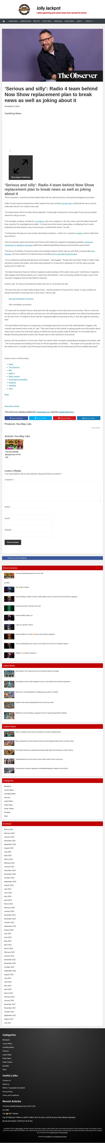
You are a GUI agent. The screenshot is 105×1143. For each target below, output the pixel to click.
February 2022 (9, 997)
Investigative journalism (18, 379)
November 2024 (10, 874)
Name (8, 507)
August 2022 (9, 975)
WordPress (48, 1136)
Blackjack (7, 786)
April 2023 (8, 945)
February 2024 (9, 908)
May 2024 (7, 897)
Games (79, 21)
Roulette (7, 812)
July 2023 (7, 934)
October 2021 (9, 1012)
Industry (36, 21)
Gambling (12, 385)
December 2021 (10, 1004)
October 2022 (9, 967)
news (11, 388)
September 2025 (10, 844)
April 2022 (8, 990)
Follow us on (17, 558)
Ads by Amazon (96, 428)
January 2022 (9, 1001)
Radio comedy (14, 376)
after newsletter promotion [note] (20, 305)
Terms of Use (53, 1132)
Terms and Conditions (11, 1096)
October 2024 (9, 878)
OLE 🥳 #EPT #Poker (10, 1114)
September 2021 (10, 1016)
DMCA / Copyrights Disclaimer (14, 1088)
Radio (11, 364)
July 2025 (7, 852)
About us (6, 1084)
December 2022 (10, 960)
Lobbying (12, 382)
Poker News (58, 21)
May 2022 (7, 986)
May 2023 (7, 941)
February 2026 (9, 833)
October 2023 (9, 923)
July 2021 (7, 1023)
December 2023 (10, 915)
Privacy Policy (8, 1092)
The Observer (14, 367)
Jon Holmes (40, 221)
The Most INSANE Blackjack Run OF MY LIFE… (12, 454)
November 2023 (10, 919)
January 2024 (9, 911)
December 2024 (10, 871)
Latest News (46, 21)
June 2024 (8, 893)
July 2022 (7, 978)
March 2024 (8, 904)
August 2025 (9, 848)
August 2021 (9, 1019)
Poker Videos (69, 21)
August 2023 (9, 930)
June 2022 (8, 982)
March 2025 (8, 859)
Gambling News (25, 21)
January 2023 (9, 956)
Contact (89, 21)
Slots (6, 816)
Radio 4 (80, 233)
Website (8, 530)
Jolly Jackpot (52, 8)
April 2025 (8, 856)
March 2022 (8, 993)
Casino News (13, 21)
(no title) (6, 1110)
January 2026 (9, 837)
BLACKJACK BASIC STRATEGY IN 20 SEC (18, 1121)
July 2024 (7, 889)
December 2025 (10, 841)
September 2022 (10, 971)
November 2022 (10, 964)
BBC (10, 370)
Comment (9, 480)
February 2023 (9, 952)
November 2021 (10, 1008)
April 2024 (8, 900)
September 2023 (10, 926)
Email (7, 519)
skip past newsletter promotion (21, 299)
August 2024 (9, 885)
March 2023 (8, 949)
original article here (67, 412)
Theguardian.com (43, 412)
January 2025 (9, 867)
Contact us (7, 1081)
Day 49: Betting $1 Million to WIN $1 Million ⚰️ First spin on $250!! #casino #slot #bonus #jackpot (39, 1117)
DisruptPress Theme (61, 1136)
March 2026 (8, 830)
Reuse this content (12, 406)
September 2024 (10, 882)
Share (7, 394)
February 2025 (9, 863)
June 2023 (8, 937)
